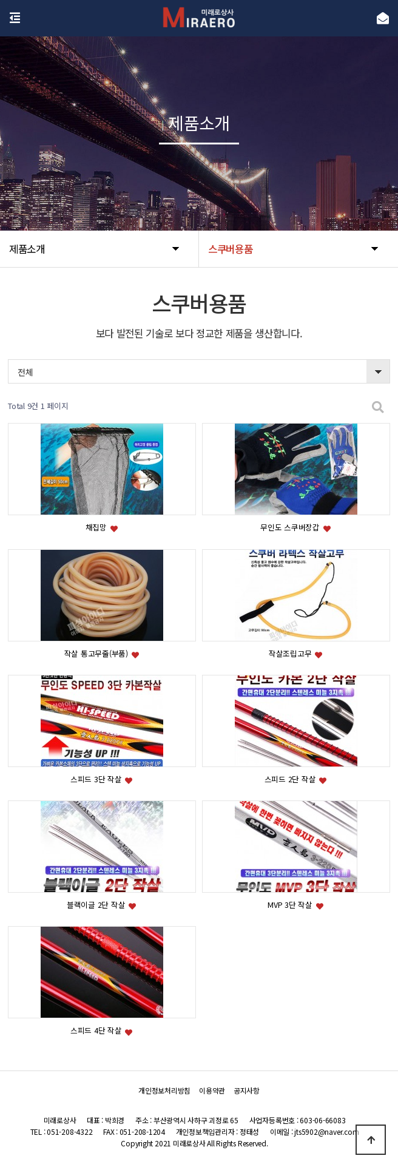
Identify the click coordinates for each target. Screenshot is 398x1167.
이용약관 (212, 1090)
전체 (25, 372)
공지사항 (247, 1090)
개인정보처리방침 (164, 1090)
